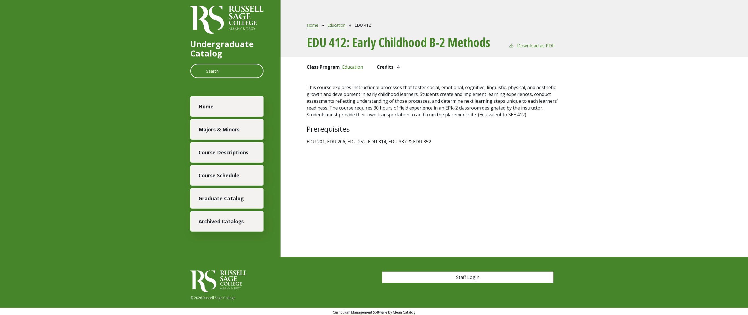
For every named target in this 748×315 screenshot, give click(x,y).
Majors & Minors (219, 129)
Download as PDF (531, 45)
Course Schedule (219, 175)
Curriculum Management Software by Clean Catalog (374, 312)
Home (206, 106)
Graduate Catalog (221, 198)
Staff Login (467, 277)
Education (336, 25)
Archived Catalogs (221, 221)
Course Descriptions (223, 152)
